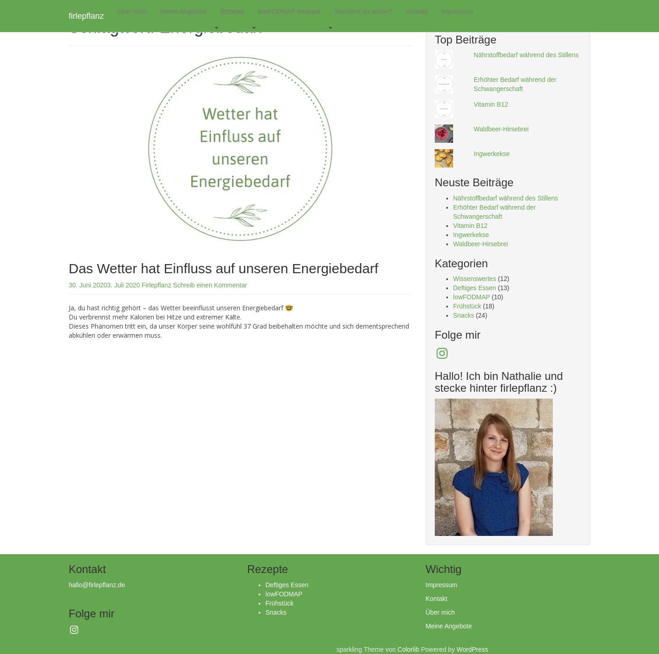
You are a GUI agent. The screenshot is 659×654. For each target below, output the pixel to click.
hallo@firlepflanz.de (97, 585)
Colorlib (408, 649)
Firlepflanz (157, 285)
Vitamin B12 (491, 104)
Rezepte (232, 11)
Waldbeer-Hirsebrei (501, 129)
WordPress (472, 649)
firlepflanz (86, 16)
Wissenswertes (474, 278)
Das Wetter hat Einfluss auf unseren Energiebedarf (223, 268)
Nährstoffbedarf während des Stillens (526, 55)
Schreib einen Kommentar (210, 285)
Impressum (457, 11)
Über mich (132, 11)
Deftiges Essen (474, 288)
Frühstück (467, 306)
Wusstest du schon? (363, 11)
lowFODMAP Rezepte (289, 11)
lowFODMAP (471, 297)
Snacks (463, 315)
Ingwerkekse (492, 153)
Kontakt (416, 11)
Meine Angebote (184, 11)
